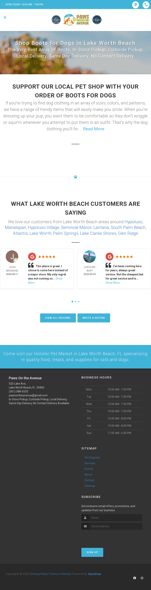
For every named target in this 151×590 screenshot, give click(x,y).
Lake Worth (40, 232)
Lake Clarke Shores (98, 232)
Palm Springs (65, 232)
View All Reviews (58, 317)
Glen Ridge (128, 232)
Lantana (101, 227)
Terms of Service (60, 573)
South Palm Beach (128, 227)
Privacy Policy (39, 573)
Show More (113, 282)
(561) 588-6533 (18, 391)
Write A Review (94, 317)
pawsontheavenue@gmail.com (28, 395)
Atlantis (20, 232)
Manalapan (15, 227)
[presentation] (102, 536)
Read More (93, 128)
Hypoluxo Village (43, 227)
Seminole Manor (76, 227)
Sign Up (92, 551)
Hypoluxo (133, 221)
